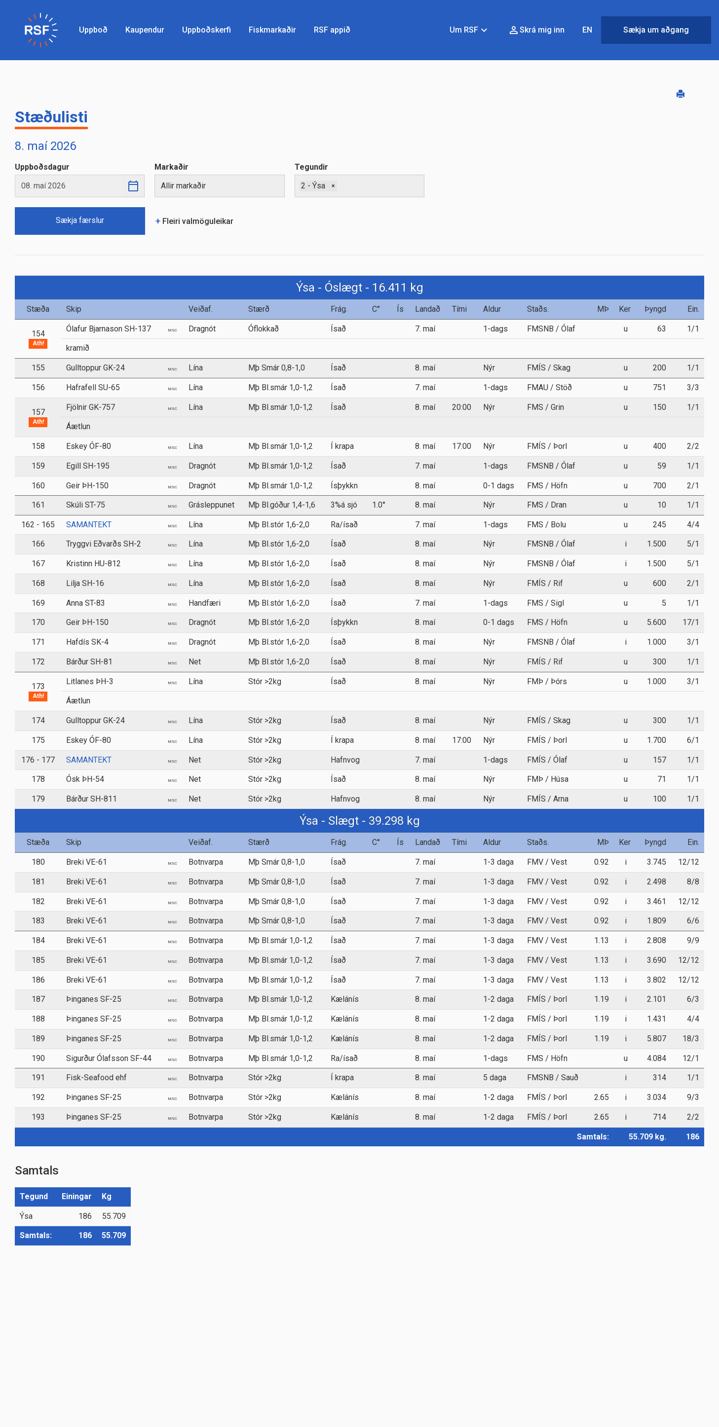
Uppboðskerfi (206, 30)
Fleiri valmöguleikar (194, 221)
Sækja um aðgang (656, 30)
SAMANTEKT (89, 524)
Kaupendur (144, 30)
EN (587, 30)
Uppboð (93, 30)
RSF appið (332, 30)
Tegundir (311, 167)
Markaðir (171, 167)
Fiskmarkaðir (272, 30)
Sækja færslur (80, 220)
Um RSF (470, 30)
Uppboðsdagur (42, 167)
